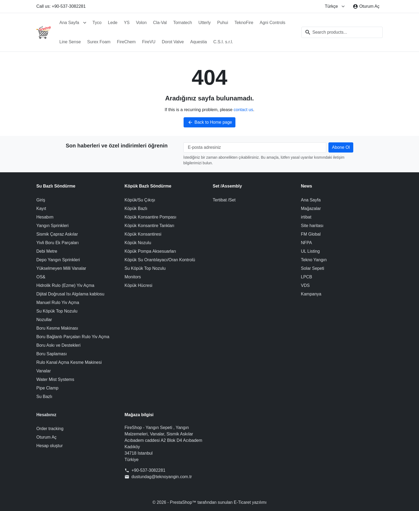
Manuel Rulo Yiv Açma (57, 302)
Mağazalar (311, 208)
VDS (305, 285)
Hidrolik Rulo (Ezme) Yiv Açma (65, 285)
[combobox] (342, 32)
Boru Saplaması (51, 354)
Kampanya (311, 294)
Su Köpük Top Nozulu (56, 311)
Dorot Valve (173, 42)
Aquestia (198, 42)
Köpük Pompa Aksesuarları (150, 251)
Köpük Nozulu (138, 242)
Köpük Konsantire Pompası (150, 217)
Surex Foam (98, 42)
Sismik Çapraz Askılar (57, 234)
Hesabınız (46, 414)
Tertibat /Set (224, 200)
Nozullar (44, 319)
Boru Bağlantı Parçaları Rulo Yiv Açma (72, 336)
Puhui (222, 22)
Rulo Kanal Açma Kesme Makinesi (69, 362)
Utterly (204, 22)
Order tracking (49, 428)
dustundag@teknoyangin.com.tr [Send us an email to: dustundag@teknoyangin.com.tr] (161, 476)
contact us (243, 109)
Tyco (97, 22)
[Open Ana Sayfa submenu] (84, 22)
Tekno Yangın (314, 260)
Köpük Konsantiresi (143, 234)
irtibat (306, 217)
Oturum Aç (46, 437)
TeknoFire (244, 22)
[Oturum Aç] (366, 6)
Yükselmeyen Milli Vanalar (61, 268)
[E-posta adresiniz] (254, 147)
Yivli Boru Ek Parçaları (57, 242)
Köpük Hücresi (138, 285)
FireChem (126, 42)
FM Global (311, 234)
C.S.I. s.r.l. (223, 42)
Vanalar (43, 371)
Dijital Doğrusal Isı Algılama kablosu (70, 294)
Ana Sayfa (69, 22)
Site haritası (312, 225)
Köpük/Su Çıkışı (140, 200)
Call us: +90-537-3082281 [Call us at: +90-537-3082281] (61, 6)
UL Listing (310, 251)
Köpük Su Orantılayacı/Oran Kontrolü (160, 260)
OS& (40, 277)
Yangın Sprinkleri (52, 225)
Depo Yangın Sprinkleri (58, 260)
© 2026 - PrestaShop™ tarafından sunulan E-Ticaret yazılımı (209, 502)
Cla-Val (160, 22)
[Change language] (334, 6)
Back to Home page (209, 122)
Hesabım (44, 217)
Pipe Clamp (47, 388)
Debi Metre (46, 251)
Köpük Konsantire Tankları (149, 225)
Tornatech (182, 22)
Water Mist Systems (55, 379)
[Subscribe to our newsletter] (340, 147)
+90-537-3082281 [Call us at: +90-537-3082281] (148, 470)
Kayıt (41, 208)
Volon (141, 22)
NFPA (306, 242)
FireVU (149, 42)
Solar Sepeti (312, 268)
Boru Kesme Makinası (57, 328)
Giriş (40, 200)
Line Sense (70, 42)
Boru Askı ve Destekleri (58, 345)
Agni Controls (272, 22)
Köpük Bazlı (136, 208)
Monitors (133, 277)
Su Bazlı (44, 396)
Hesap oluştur (49, 445)
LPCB (306, 277)
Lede (113, 22)
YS (126, 22)
